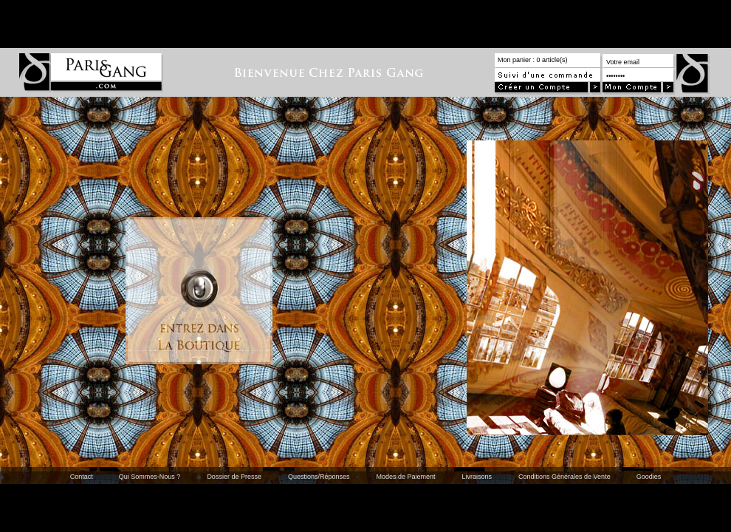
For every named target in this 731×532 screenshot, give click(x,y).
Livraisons (477, 476)
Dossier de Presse (234, 476)
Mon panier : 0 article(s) (533, 60)
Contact (81, 476)
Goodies (649, 476)
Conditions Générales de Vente (564, 476)
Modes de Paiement (405, 476)
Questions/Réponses (319, 476)
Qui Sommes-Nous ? (150, 476)
